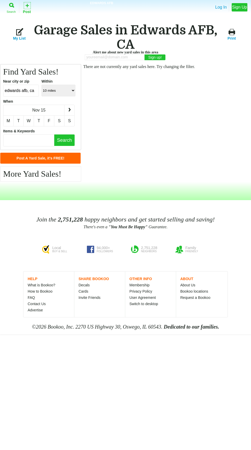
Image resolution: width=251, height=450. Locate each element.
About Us (187, 285)
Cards (83, 291)
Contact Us (37, 304)
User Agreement (142, 297)
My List (19, 34)
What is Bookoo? (41, 285)
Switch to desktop (143, 304)
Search (11, 7)
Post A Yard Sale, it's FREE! (40, 158)
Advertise (35, 310)
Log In (221, 7)
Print (232, 34)
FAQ (31, 297)
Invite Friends (89, 297)
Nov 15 (39, 110)
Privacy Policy (140, 291)
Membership (139, 285)
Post (27, 7)
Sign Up (239, 7)
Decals (84, 285)
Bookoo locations (194, 291)
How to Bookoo (40, 291)
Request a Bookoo (195, 297)
